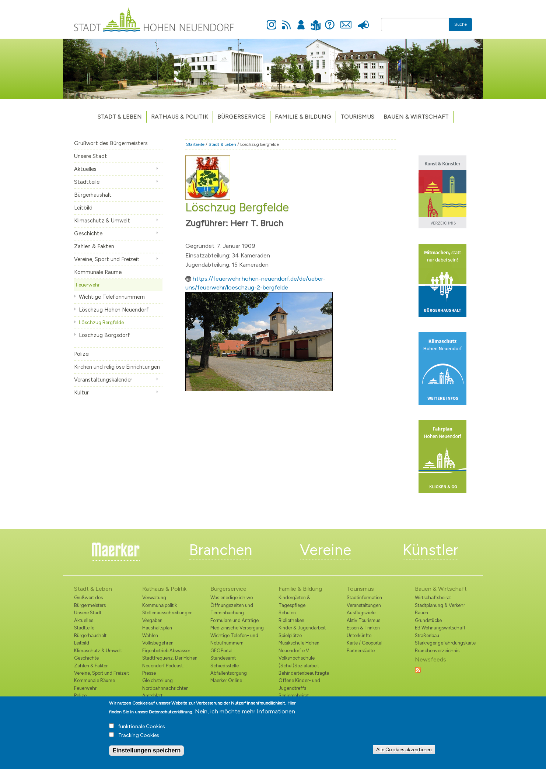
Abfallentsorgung (228, 673)
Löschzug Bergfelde (101, 322)
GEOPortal (221, 650)
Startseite (195, 144)
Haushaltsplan (157, 628)
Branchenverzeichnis (437, 650)
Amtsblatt (152, 695)
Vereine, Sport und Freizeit (107, 259)
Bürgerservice (241, 116)
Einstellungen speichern (146, 753)
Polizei (82, 354)
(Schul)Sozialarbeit (299, 665)
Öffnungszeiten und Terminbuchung (231, 609)
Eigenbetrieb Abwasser (166, 650)
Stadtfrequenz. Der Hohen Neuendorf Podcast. (169, 661)
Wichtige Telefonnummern (112, 297)
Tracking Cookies (138, 738)
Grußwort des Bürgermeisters (111, 143)
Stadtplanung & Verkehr (440, 605)
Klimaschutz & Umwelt (102, 220)
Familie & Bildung (303, 116)
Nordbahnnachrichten (165, 688)
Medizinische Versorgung (237, 628)
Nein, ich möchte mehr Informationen (245, 713)
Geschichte (88, 233)
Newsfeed (286, 21)
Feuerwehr (88, 285)
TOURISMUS (357, 116)
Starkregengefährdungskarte (443, 643)
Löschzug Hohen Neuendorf (114, 309)
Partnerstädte (361, 650)
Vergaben (152, 620)
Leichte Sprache (316, 21)
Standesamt (223, 658)
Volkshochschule (297, 658)
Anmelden (301, 21)
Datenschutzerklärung (170, 714)
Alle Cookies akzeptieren (404, 752)
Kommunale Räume (98, 272)
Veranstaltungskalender (103, 379)
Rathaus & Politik (179, 116)
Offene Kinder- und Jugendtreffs (299, 684)
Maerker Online (226, 680)
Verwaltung (154, 597)
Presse (363, 21)
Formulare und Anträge (234, 620)
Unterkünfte (359, 635)
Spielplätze (290, 635)
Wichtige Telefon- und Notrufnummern (234, 639)
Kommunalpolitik (159, 605)
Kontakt (345, 21)
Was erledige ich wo (231, 597)
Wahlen (150, 635)
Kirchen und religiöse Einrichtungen (117, 367)
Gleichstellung (157, 680)
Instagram (271, 21)
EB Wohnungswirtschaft (440, 628)
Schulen (287, 612)
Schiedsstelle (224, 665)
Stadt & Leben (120, 116)
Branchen (220, 550)
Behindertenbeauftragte (304, 673)
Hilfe (330, 21)
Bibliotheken (291, 620)
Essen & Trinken (363, 628)
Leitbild (83, 207)
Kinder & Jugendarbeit (302, 628)
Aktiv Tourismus (363, 620)
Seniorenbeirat (294, 695)
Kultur (81, 392)
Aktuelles (85, 169)
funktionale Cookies (141, 729)
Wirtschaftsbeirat (433, 597)
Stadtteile (86, 182)
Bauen (421, 612)
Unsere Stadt (90, 156)
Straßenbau (427, 635)
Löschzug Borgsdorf (104, 335)
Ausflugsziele (361, 612)
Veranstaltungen (364, 605)
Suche (460, 24)
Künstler (430, 550)
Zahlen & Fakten (94, 246)
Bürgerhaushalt (93, 195)
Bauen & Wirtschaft (416, 116)
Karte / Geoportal (364, 643)
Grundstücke (428, 620)
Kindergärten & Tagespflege (294, 601)
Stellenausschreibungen (167, 612)
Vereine (325, 550)
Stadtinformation (364, 597)
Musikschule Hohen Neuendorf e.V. (299, 646)
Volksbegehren (158, 643)
